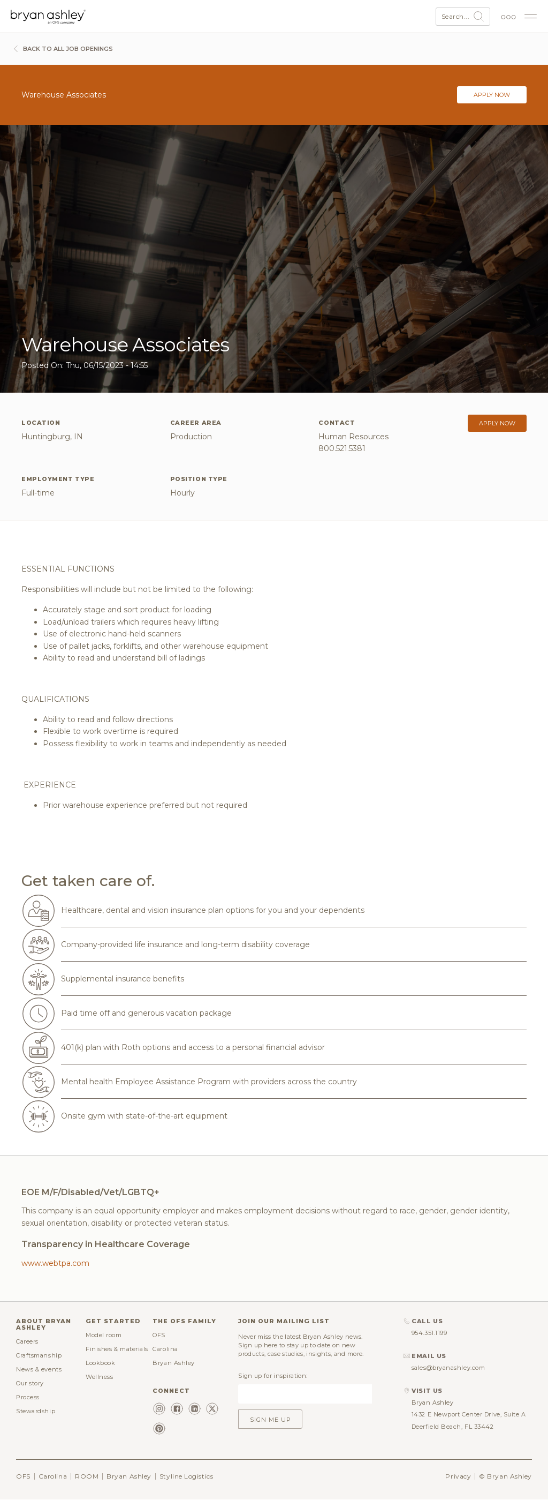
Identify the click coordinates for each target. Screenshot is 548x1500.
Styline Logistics (186, 1476)
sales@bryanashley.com (448, 1367)
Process (28, 1397)
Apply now (492, 95)
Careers (27, 1341)
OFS (159, 1335)
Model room (104, 1335)
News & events (39, 1369)
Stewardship (35, 1411)
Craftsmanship (39, 1355)
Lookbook (100, 1363)
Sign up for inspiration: (272, 1375)
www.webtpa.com (55, 1263)
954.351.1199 (429, 1333)
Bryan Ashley (174, 1363)
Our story (30, 1383)
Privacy (458, 1476)
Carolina (165, 1349)
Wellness (99, 1377)
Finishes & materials (117, 1349)
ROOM (86, 1476)
